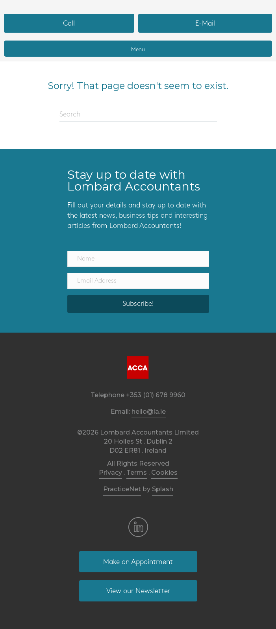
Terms (136, 472)
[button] (138, 304)
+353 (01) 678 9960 (155, 395)
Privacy (110, 472)
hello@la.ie (149, 411)
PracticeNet (122, 489)
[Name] (138, 259)
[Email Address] (138, 281)
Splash (162, 489)
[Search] (138, 115)
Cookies (164, 472)
